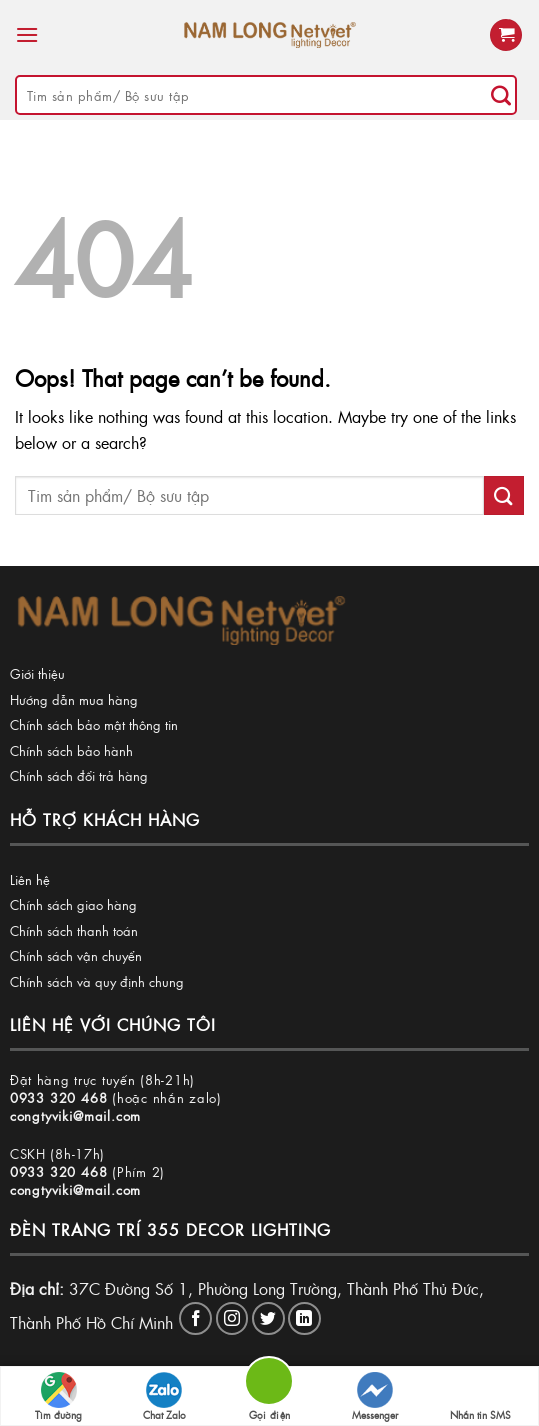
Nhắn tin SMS (480, 1397)
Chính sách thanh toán (74, 930)
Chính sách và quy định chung (97, 981)
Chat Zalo (164, 1397)
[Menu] (27, 34)
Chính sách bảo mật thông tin (94, 724)
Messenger (375, 1397)
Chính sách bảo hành (71, 750)
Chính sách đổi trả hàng (79, 775)
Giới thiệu (37, 673)
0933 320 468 (59, 1097)
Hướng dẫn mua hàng (74, 699)
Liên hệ (30, 879)
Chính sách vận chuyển (76, 955)
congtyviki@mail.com (75, 1115)
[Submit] (501, 95)
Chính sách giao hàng (73, 904)
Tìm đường (58, 1397)
